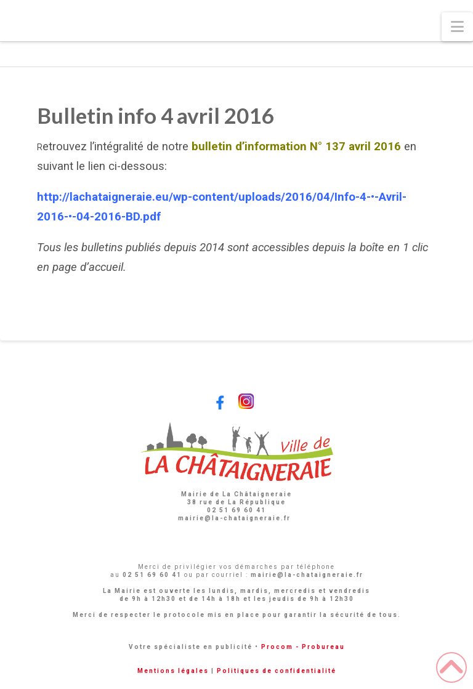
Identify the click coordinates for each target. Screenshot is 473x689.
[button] (457, 26)
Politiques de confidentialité (276, 670)
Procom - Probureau (303, 646)
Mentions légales (173, 670)
